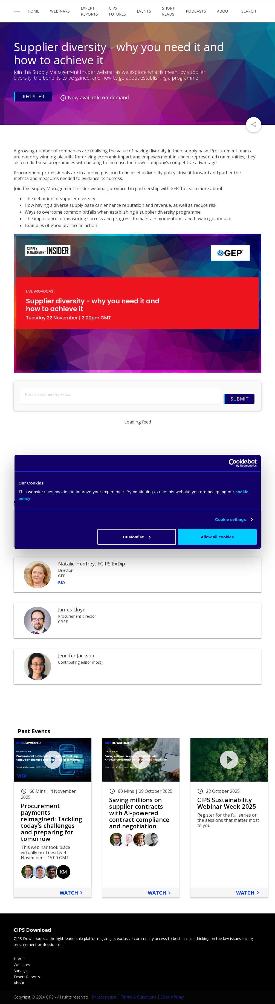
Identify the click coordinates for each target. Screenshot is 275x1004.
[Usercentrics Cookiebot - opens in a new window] (233, 463)
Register (33, 97)
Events (144, 11)
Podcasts (196, 11)
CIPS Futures (117, 11)
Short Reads (168, 11)
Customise (137, 536)
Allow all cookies (217, 536)
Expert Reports (89, 11)
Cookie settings (230, 519)
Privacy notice (104, 997)
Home (33, 11)
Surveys (20, 970)
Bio (61, 583)
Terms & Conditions (138, 997)
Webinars (60, 11)
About (223, 11)
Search (248, 11)
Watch (72, 892)
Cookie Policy (172, 997)
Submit (240, 399)
